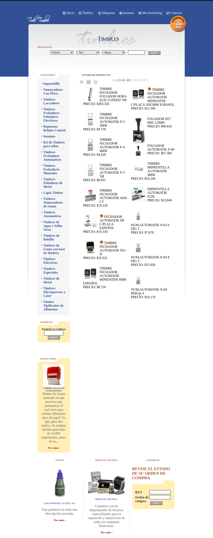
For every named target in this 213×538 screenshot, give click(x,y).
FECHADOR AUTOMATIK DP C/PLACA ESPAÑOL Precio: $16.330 (103, 223)
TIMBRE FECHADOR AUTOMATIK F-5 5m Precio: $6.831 (104, 172)
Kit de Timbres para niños (54, 144)
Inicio (70, 13)
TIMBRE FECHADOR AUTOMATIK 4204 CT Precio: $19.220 (105, 198)
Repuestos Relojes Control (54, 128)
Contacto (176, 13)
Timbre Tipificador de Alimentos (53, 305)
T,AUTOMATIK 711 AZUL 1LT (59, 503)
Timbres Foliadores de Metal (53, 182)
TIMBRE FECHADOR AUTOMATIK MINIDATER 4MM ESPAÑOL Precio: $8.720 (104, 278)
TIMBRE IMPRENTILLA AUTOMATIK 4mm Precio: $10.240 (150, 171)
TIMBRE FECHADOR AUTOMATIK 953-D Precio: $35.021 (104, 250)
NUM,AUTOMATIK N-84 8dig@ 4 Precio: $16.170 (149, 286)
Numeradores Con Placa (53, 91)
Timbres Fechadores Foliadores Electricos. (51, 114)
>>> (144, 80)
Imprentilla (51, 83)
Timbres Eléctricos (50, 260)
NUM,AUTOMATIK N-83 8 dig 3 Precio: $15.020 (150, 254)
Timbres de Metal (51, 280)
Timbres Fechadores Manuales (51, 169)
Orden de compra (140, 499)
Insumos (128, 13)
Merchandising (152, 13)
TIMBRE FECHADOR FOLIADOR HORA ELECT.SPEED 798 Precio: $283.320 (105, 96)
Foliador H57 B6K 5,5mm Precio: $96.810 (151, 122)
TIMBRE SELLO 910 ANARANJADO (53, 389)
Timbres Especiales (50, 270)
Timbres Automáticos (52, 214)
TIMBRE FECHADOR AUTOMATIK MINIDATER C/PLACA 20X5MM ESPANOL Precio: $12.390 (153, 98)
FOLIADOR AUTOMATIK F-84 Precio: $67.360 (152, 149)
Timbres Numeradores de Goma (53, 202)
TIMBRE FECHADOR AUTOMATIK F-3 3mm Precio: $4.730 (104, 121)
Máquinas (108, 13)
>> (136, 80)
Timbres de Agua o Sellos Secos (53, 225)
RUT (138, 492)
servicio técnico (106, 499)
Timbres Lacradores (51, 101)
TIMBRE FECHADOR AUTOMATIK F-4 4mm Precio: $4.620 (104, 147)
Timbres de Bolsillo (51, 237)
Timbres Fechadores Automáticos (52, 155)
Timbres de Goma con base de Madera (54, 249)
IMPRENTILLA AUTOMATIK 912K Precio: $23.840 (151, 194)
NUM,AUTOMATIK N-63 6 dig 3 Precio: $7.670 (150, 221)
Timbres (87, 13)
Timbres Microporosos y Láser (54, 292)
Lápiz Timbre (53, 192)
